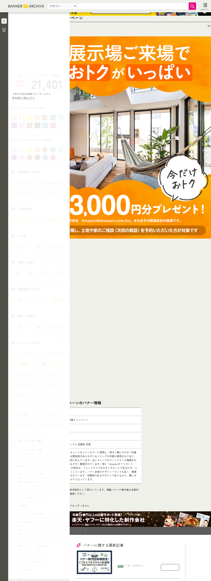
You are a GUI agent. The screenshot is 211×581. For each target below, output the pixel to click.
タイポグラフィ (51, 425)
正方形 (57, 327)
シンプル (24, 353)
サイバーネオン (24, 425)
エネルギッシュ (24, 394)
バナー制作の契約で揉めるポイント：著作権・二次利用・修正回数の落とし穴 (147, 567)
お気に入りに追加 (197, 42)
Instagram (24, 183)
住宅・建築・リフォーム (100, 485)
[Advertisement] (39, 43)
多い (19, 246)
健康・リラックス (51, 364)
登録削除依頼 (120, 508)
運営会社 (138, 508)
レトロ (51, 405)
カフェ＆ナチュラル (24, 374)
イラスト (38, 300)
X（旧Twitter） (51, 183)
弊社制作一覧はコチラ (25, 97)
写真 (19, 300)
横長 (38, 327)
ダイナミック (51, 394)
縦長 (19, 327)
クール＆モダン (51, 353)
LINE (24, 193)
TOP (80, 485)
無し (51, 220)
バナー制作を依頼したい (92, 508)
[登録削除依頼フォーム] (145, 440)
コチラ (103, 458)
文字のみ (57, 300)
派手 (24, 405)
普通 (38, 246)
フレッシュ (51, 374)
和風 (24, 415)
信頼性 (24, 364)
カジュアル (51, 384)
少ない (57, 246)
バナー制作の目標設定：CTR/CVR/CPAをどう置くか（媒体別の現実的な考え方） (147, 536)
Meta (51, 193)
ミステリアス (51, 415)
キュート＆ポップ (24, 384)
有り (24, 220)
